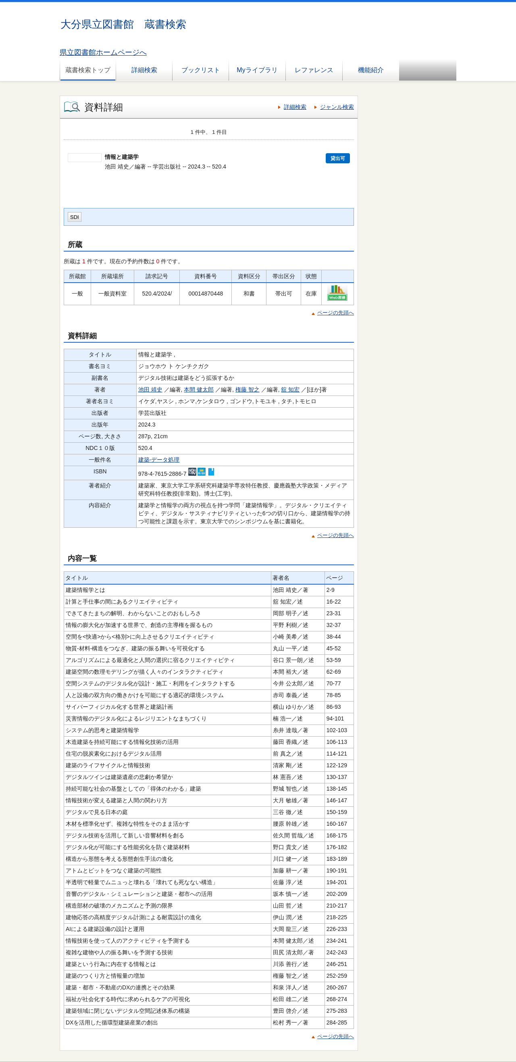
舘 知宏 (290, 389)
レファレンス (314, 70)
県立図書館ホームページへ (103, 52)
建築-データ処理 (159, 459)
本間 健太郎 (199, 389)
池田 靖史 (150, 389)
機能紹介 (371, 70)
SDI (74, 217)
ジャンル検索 (337, 107)
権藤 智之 (247, 389)
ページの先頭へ (335, 313)
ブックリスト (200, 70)
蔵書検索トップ (87, 70)
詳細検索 (144, 70)
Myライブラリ (257, 70)
